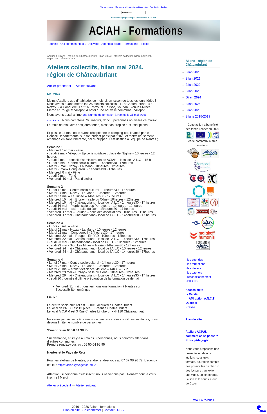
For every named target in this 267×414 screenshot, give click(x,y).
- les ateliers (193, 268)
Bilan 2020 (193, 72)
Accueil (51, 56)
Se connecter (91, 410)
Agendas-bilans (112, 43)
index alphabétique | (135, 7)
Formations (132, 43)
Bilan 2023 (193, 91)
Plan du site (71, 410)
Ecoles (145, 43)
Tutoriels (53, 43)
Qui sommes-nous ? (74, 43)
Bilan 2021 (193, 78)
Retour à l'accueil (203, 400)
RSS (120, 410)
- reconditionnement (198, 276)
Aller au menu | (121, 7)
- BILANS (192, 281)
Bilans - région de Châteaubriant (76, 56)
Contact (164, 7)
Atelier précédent (59, 86)
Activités (94, 43)
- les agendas (194, 259)
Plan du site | (155, 7)
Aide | (147, 7)
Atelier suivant (86, 86)
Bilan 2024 (104, 56)
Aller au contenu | (107, 7)
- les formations (195, 264)
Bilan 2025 (193, 104)
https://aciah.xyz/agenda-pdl (75, 364)
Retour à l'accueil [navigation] (133, 9)
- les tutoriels (194, 272)
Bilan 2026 (193, 110)
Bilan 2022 (193, 85)
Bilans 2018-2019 (198, 116)
